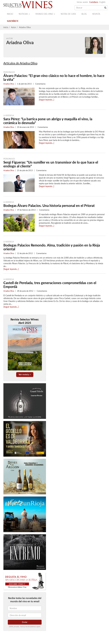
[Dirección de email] (25, 615)
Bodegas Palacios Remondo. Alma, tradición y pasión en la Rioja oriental (51, 247)
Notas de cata (68, 14)
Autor (13, 27)
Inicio (10, 14)
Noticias (24, 14)
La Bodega (8, 115)
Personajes (9, 72)
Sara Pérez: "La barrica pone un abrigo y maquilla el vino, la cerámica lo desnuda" (47, 121)
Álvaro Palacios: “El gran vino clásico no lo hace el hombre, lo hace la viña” (53, 77)
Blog (84, 14)
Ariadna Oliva (25, 27)
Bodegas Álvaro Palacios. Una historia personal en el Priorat (49, 205)
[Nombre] (25, 608)
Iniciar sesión (82, 2)
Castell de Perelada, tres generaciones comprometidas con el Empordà (49, 285)
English (102, 2)
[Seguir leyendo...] (46, 99)
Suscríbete (12, 21)
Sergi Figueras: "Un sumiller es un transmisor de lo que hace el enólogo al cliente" (50, 164)
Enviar (24, 622)
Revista (96, 14)
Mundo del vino (45, 14)
